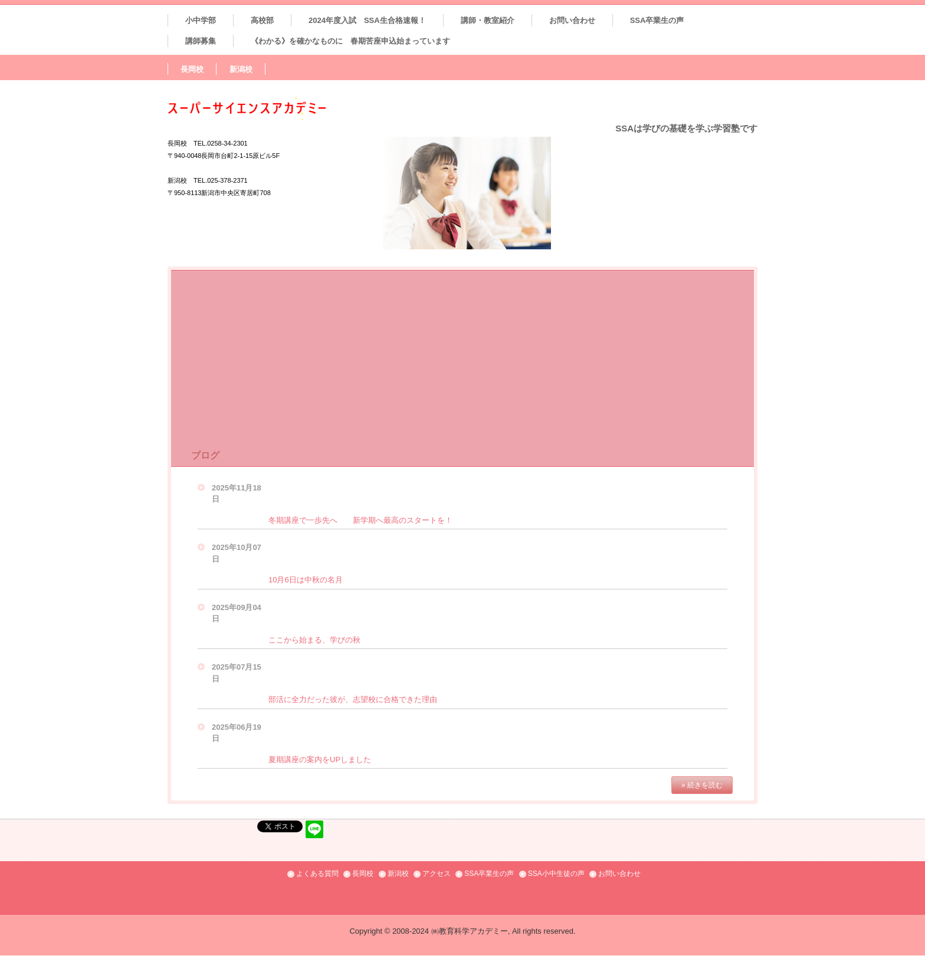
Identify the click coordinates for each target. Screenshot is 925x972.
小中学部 (200, 20)
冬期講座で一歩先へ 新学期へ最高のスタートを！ (360, 520)
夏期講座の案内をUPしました (319, 759)
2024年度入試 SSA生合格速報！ (367, 20)
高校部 (262, 20)
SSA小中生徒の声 (556, 873)
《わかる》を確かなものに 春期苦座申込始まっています (350, 41)
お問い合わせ (572, 20)
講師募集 (200, 41)
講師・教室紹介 (487, 20)
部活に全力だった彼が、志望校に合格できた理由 (352, 699)
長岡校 (192, 69)
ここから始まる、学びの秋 (314, 639)
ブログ (205, 455)
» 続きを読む (702, 785)
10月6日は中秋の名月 (305, 579)
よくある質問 (317, 873)
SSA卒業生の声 (657, 20)
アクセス (436, 873)
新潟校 (240, 69)
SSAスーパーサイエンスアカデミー (272, 108)
